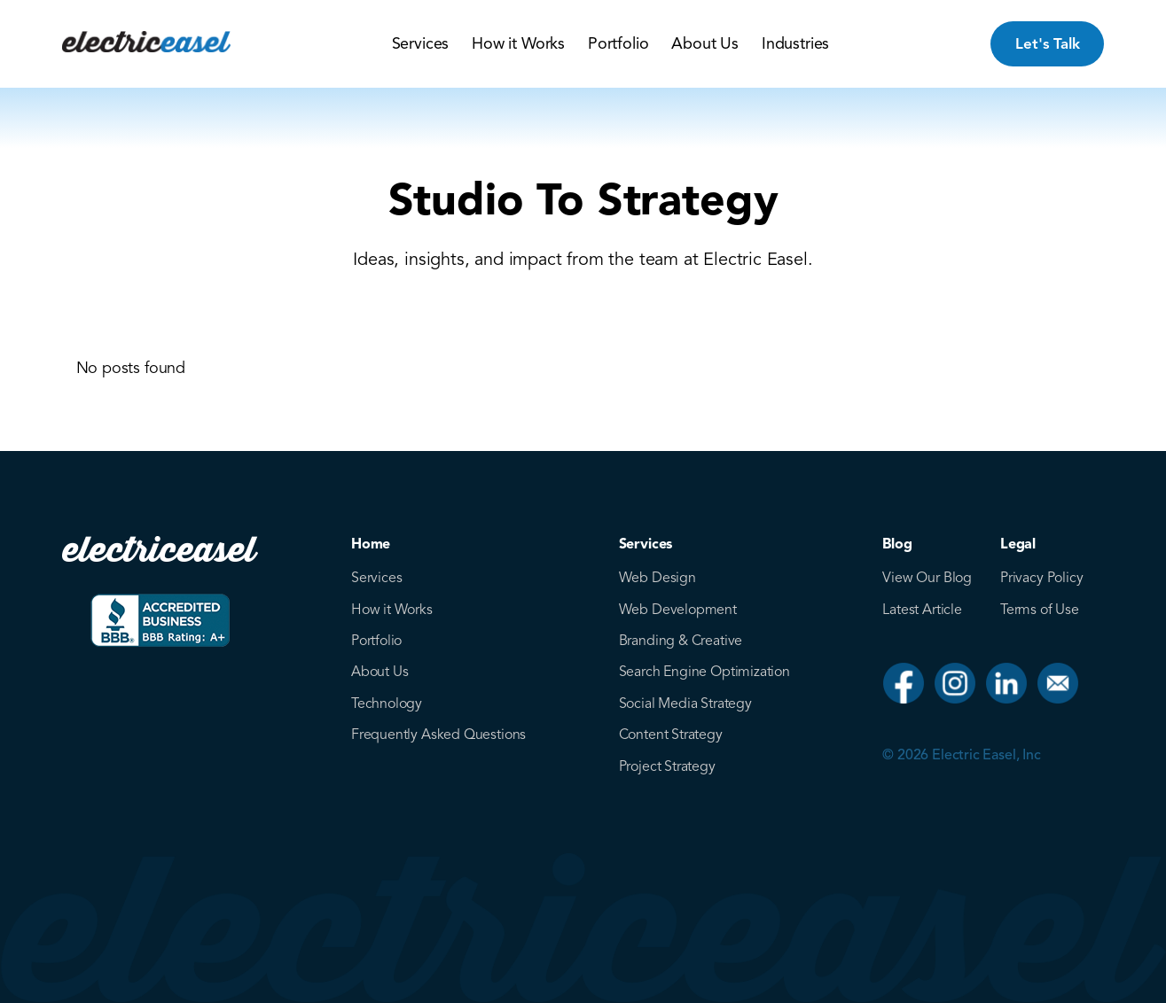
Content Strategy (671, 734)
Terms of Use (1039, 609)
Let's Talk (1047, 44)
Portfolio (618, 43)
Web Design (657, 578)
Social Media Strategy (685, 703)
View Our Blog (927, 578)
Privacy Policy (1041, 578)
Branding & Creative (681, 640)
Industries (795, 43)
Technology (386, 703)
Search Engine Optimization (704, 671)
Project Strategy (667, 766)
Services (421, 43)
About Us (705, 43)
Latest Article (921, 609)
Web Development (678, 609)
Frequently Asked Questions (438, 734)
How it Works (518, 43)
